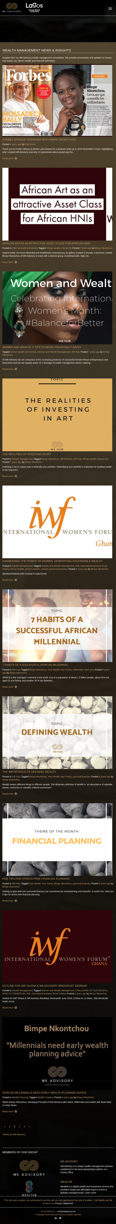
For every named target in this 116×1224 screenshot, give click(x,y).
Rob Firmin (30, 144)
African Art (66, 248)
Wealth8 (66, 1182)
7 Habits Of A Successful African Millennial (35, 664)
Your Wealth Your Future (60, 669)
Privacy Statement (64, 1203)
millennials (78, 669)
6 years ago (15, 144)
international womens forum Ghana (48, 993)
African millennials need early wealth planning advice (44, 1092)
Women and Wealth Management (53, 352)
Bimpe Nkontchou (104, 248)
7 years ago (85, 248)
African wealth (53, 248)
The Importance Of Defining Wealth (29, 771)
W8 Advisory (66, 459)
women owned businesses (54, 569)
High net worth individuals (24, 248)
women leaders (32, 569)
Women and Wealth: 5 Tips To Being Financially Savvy (41, 347)
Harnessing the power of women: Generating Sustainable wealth (52, 561)
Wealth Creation (45, 1097)
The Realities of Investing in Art (26, 454)
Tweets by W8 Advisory (13, 1134)
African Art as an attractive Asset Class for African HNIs (46, 243)
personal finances (81, 776)
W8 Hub (75, 352)
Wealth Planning (20, 1097)
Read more (8, 158)
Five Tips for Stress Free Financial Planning (36, 878)
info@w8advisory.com (66, 1211)
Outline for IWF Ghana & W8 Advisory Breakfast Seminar (44, 985)
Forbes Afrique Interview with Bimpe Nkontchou (39, 139)
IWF (77, 566)
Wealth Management (22, 459)
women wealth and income (23, 352)
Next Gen (89, 669)
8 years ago (81, 569)
